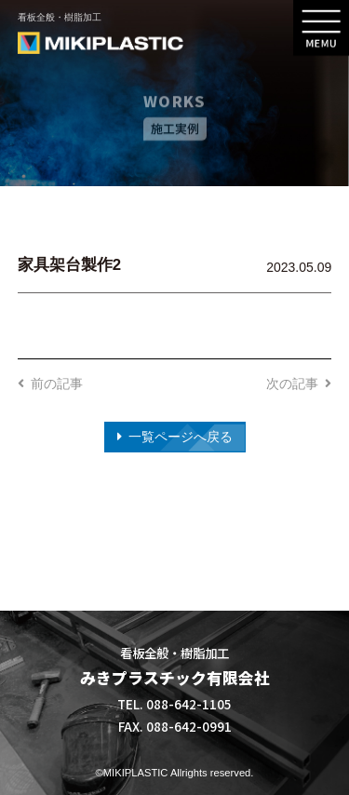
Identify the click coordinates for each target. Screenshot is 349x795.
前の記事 (57, 383)
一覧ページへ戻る (180, 436)
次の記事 (292, 383)
